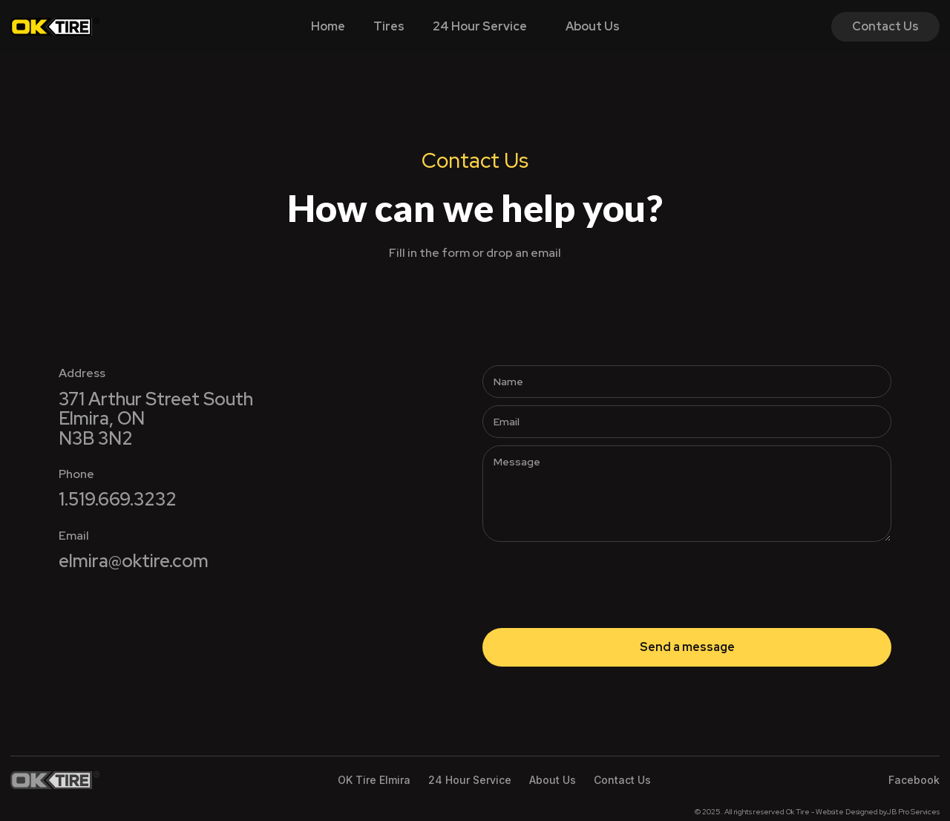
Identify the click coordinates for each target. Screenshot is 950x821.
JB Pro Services (913, 812)
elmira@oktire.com (134, 561)
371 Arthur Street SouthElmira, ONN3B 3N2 (156, 419)
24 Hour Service (480, 26)
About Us (593, 26)
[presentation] (595, 578)
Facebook (914, 779)
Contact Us (885, 26)
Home (328, 26)
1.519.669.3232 (118, 499)
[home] (54, 27)
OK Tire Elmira (374, 779)
